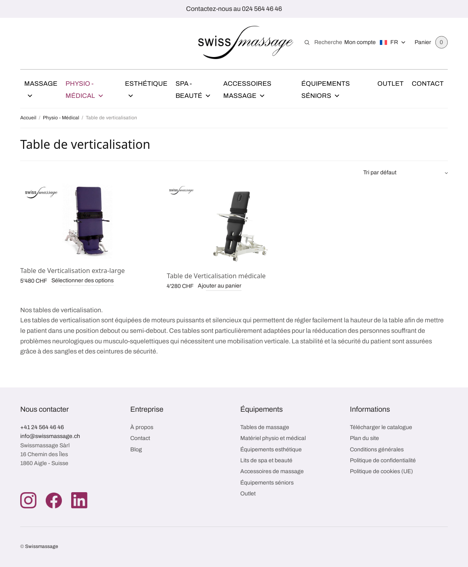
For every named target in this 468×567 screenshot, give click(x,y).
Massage (40, 91)
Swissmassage (41, 546)
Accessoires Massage (247, 91)
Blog (136, 449)
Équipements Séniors (325, 91)
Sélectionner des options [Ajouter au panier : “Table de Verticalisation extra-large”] (82, 280)
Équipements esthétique (271, 449)
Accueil (28, 118)
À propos (141, 427)
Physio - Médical (85, 91)
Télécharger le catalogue (381, 427)
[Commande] (405, 173)
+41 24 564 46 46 (42, 427)
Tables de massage (264, 427)
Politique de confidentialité (383, 460)
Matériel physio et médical (273, 438)
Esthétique (146, 91)
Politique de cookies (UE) (381, 471)
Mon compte (360, 42)
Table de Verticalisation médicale (216, 275)
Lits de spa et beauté (266, 460)
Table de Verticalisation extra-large (72, 270)
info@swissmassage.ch (50, 436)
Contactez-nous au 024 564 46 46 (234, 8)
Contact (428, 83)
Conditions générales (377, 449)
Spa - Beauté (193, 91)
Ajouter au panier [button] (219, 286)
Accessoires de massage (272, 471)
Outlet (390, 83)
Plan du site (364, 438)
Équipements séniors (267, 483)
